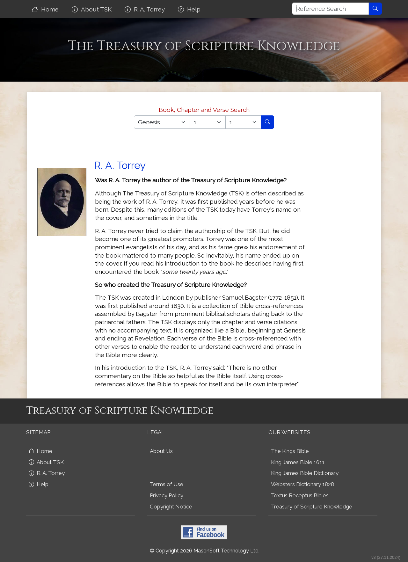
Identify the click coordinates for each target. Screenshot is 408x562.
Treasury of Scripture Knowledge (311, 506)
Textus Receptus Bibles (300, 495)
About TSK (92, 9)
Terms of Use (166, 484)
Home (46, 9)
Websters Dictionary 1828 (302, 484)
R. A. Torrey (145, 9)
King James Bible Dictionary (305, 473)
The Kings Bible (290, 451)
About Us (161, 451)
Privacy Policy (166, 495)
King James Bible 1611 (297, 462)
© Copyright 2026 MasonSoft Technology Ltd (204, 551)
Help (190, 9)
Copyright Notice (171, 506)
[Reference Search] (330, 9)
